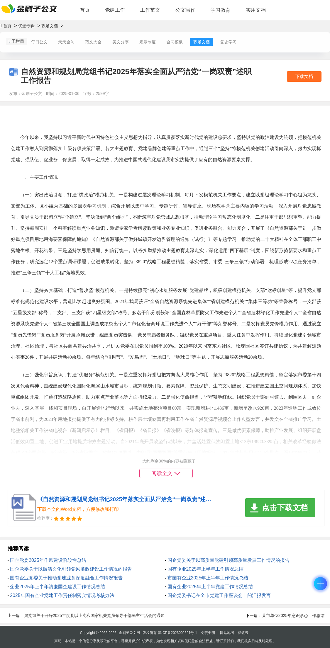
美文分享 (120, 42)
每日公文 (39, 42)
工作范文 (150, 10)
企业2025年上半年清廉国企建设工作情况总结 (57, 586)
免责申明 (208, 633)
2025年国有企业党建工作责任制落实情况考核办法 (62, 595)
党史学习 (228, 42)
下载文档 (304, 76)
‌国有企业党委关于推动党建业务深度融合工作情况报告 (66, 577)
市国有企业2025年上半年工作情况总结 (207, 577)
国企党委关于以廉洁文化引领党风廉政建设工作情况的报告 (71, 569)
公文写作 (185, 10)
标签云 (243, 633)
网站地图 (227, 633)
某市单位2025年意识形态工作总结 (293, 615)
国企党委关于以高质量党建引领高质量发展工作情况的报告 (228, 560)
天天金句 (66, 42)
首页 (85, 10)
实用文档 (256, 10)
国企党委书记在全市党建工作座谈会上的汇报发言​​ (219, 595)
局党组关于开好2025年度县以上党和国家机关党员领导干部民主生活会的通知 (94, 615)
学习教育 (221, 10)
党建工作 (115, 10)
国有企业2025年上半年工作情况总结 (205, 569)
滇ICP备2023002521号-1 (177, 633)
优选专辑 (26, 25)
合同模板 (174, 42)
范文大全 (93, 42)
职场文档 (49, 25)
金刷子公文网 (129, 633)
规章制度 (147, 42)
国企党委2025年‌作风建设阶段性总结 (48, 560)
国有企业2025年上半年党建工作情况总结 (210, 586)
